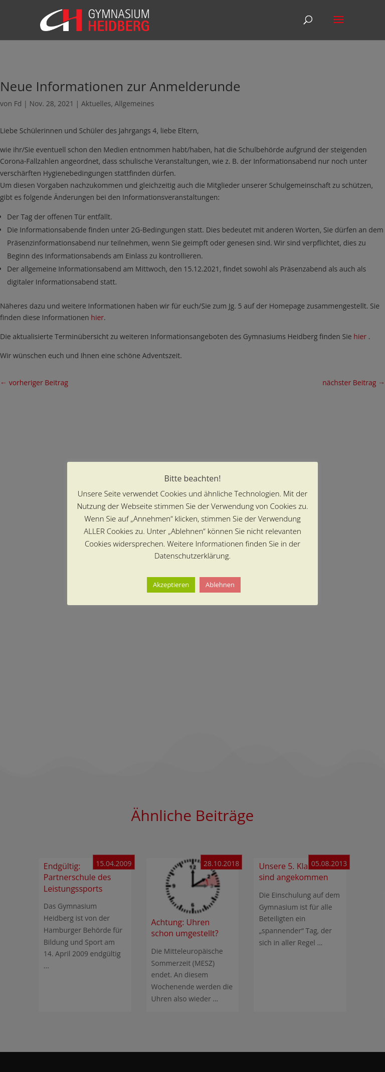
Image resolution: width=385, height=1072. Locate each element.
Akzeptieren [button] (171, 584)
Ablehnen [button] (220, 584)
